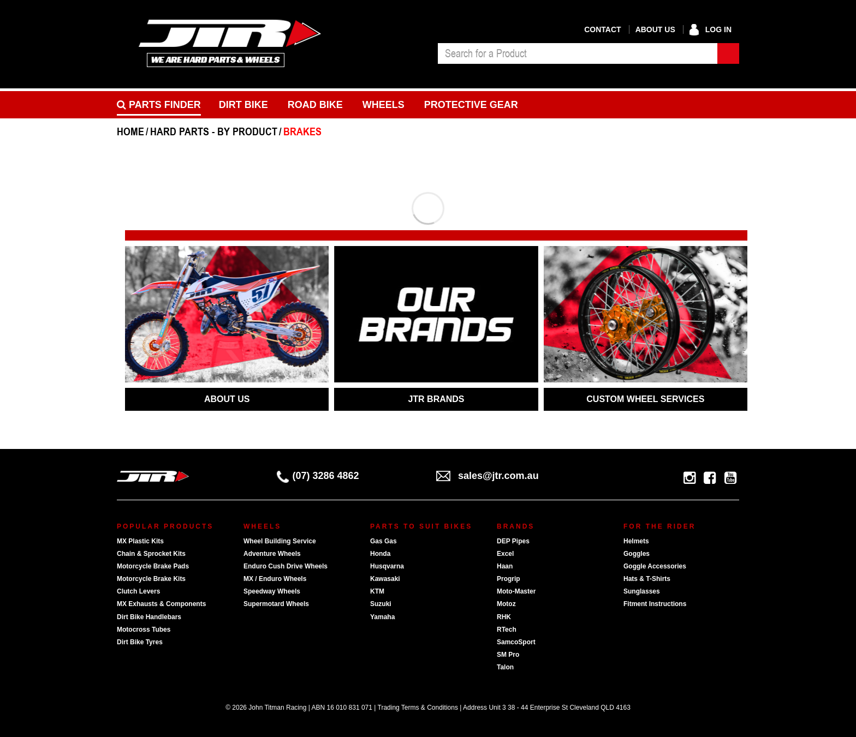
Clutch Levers (138, 591)
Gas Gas (383, 541)
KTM (377, 591)
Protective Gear (471, 104)
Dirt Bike (243, 104)
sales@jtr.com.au (487, 475)
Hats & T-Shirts (646, 579)
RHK (504, 617)
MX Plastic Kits (140, 541)
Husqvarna (387, 566)
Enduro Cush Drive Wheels (285, 566)
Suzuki (380, 604)
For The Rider (659, 526)
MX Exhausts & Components (161, 604)
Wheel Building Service (279, 541)
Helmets (636, 541)
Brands (515, 526)
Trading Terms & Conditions (418, 707)
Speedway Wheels (271, 591)
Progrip (508, 579)
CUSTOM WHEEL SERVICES (645, 399)
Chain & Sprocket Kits (151, 554)
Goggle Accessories (654, 566)
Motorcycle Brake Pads (153, 566)
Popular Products (165, 526)
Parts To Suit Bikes (421, 526)
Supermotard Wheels (276, 604)
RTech (506, 629)
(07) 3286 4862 (318, 475)
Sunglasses (641, 591)
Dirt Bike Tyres (140, 642)
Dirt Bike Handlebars (149, 617)
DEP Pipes (513, 541)
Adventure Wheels (272, 554)
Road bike (315, 104)
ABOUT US (227, 399)
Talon (505, 667)
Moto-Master (516, 591)
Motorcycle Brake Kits (151, 579)
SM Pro (508, 654)
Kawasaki (385, 579)
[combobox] (577, 53)
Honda (380, 554)
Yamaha (382, 617)
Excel (505, 554)
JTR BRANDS (436, 399)
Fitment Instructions (654, 604)
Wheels (383, 104)
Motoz (506, 604)
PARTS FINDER (159, 104)
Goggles (636, 554)
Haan (505, 566)
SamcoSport (516, 642)
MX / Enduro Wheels (274, 579)
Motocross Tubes (143, 629)
